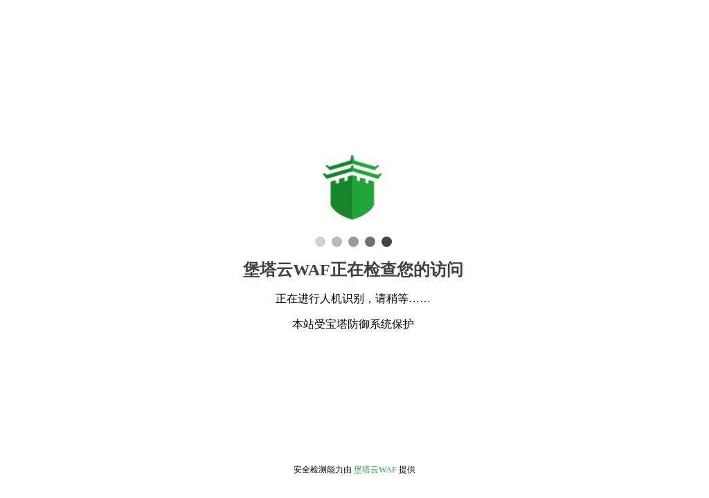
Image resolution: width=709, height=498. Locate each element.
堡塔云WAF (375, 469)
